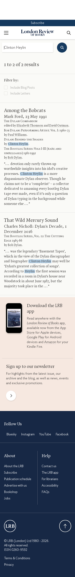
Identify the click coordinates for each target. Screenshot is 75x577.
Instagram (28, 414)
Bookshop (11, 472)
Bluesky (11, 414)
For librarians (50, 459)
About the (13, 446)
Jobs (7, 478)
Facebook (62, 414)
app (46, 303)
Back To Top (65, 506)
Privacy (9, 545)
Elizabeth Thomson (30, 106)
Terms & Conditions (17, 538)
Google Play (35, 317)
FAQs (45, 472)
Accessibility (50, 465)
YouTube (45, 414)
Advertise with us (15, 465)
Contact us (49, 446)
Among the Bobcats (25, 90)
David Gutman (58, 106)
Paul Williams (17, 115)
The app (50, 453)
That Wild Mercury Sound (31, 200)
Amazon (50, 322)
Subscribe (37, 3)
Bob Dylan (15, 138)
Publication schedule (17, 459)
